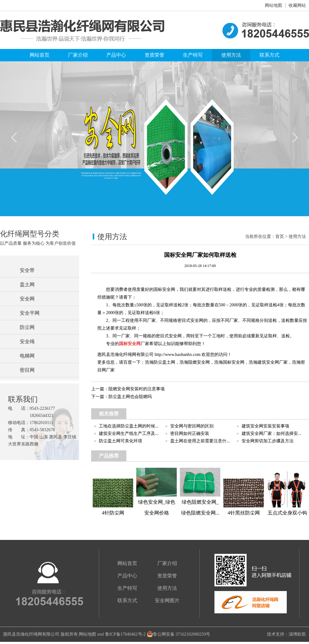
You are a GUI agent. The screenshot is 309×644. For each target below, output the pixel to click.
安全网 (27, 298)
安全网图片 (167, 600)
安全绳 (27, 341)
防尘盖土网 (164, 362)
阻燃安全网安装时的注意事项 (136, 389)
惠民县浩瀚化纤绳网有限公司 (31, 634)
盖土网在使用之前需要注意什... (200, 441)
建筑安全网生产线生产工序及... (129, 433)
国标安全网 (233, 362)
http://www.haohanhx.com (178, 354)
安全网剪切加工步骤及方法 (268, 441)
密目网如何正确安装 (189, 433)
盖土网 (27, 284)
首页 (279, 236)
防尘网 (27, 327)
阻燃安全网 (199, 362)
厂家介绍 (78, 55)
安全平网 (30, 313)
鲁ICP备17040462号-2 (125, 634)
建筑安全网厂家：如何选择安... (271, 433)
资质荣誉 (154, 55)
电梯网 (27, 355)
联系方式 (269, 55)
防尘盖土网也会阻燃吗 (130, 396)
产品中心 (116, 55)
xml (100, 634)
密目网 (27, 370)
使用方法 (231, 55)
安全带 (27, 270)
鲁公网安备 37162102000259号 (178, 634)
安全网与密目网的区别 (192, 426)
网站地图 (273, 5)
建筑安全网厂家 (272, 362)
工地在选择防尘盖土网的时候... (129, 426)
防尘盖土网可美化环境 (120, 441)
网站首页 (39, 55)
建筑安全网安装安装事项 (265, 426)
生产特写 (193, 55)
